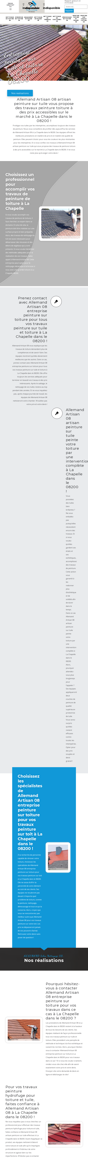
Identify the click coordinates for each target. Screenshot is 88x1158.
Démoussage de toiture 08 (67, 18)
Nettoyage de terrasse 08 (47, 19)
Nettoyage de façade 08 (38, 18)
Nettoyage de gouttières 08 (57, 19)
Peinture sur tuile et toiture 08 (83, 19)
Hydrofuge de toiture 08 (19, 18)
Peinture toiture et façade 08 (76, 19)
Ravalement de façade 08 (28, 18)
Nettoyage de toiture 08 (10, 18)
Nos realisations (20, 93)
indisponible (31, 6)
